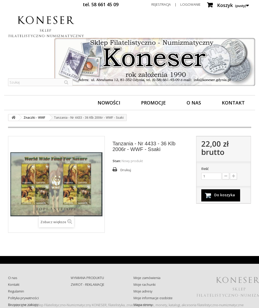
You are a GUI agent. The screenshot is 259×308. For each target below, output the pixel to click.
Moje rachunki (145, 284)
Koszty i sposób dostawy (89, 304)
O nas (194, 103)
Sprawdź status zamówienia (92, 298)
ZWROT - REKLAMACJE (87, 284)
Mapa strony (143, 304)
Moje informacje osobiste (153, 298)
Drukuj (125, 170)
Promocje (153, 103)
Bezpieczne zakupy (23, 304)
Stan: (117, 161)
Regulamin (16, 291)
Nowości (109, 103)
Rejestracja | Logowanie (176, 4)
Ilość (205, 168)
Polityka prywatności (23, 298)
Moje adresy (143, 291)
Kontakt (233, 103)
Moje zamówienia (147, 277)
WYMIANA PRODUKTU (87, 277)
